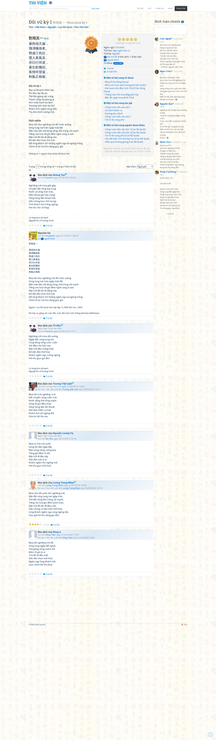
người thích (111, 98)
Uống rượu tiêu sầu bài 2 (118, 155)
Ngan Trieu (165, 138)
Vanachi (116, 187)
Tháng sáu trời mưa (115, 133)
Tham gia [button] (159, 8)
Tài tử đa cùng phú (114, 158)
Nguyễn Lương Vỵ (63, 546)
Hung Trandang (168, 238)
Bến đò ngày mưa (114, 136)
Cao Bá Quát (138, 167)
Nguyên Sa (132, 133)
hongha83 (50, 348)
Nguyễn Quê (166, 171)
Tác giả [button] (140, 8)
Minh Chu (165, 209)
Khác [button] (170, 8)
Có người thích (46, 351)
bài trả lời (110, 95)
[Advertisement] (108, 32)
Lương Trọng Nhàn (64, 595)
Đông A (57, 644)
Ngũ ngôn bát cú (121, 89)
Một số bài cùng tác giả (118, 141)
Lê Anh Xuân (138, 123)
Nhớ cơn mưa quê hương (118, 123)
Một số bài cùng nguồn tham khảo (124, 163)
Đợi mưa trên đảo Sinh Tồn (119, 126)
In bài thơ (112, 110)
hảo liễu (49, 551)
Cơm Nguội (165, 105)
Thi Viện (38, 2)
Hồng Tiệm (50, 647)
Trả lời (110, 106)
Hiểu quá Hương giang (116, 180)
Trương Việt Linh (63, 496)
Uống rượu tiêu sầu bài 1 (118, 145)
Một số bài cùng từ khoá (119, 116)
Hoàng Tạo (60, 287)
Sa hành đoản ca (113, 148)
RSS (184, 737)
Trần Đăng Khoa (119, 120)
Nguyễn (116, 92)
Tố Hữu (58, 438)
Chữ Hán (119, 85)
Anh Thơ (128, 136)
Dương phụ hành (114, 151)
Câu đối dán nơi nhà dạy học (119, 177)
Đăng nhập (180, 8)
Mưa (107, 120)
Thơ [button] (149, 8)
